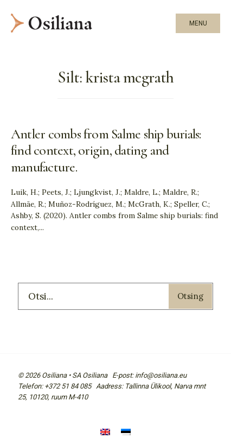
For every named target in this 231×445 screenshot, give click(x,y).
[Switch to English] (105, 433)
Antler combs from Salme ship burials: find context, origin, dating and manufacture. (106, 150)
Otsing (190, 296)
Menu (198, 23)
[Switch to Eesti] (126, 433)
